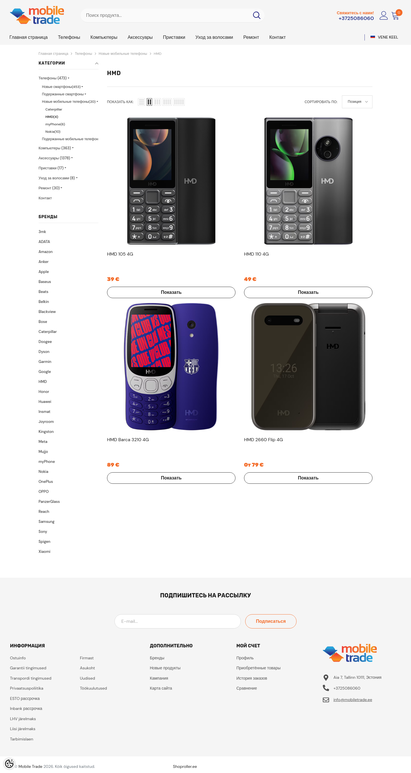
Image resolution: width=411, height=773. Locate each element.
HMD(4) (51, 117)
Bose (43, 321)
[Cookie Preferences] (9, 763)
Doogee (45, 341)
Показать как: (120, 102)
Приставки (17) (51, 168)
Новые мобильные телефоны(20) (69, 101)
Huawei (45, 401)
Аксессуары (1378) (54, 158)
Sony (43, 531)
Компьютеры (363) (55, 148)
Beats (44, 291)
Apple (44, 271)
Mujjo (43, 451)
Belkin (44, 301)
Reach (44, 511)
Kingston (46, 431)
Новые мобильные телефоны (123, 53)
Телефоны (83, 53)
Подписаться (271, 621)
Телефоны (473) (53, 78)
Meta (43, 441)
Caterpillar (53, 109)
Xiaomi (44, 551)
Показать (137, 224)
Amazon (46, 251)
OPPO (44, 491)
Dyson (44, 351)
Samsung (47, 521)
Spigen (44, 541)
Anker (44, 261)
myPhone (47, 461)
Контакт (45, 198)
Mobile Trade (31, 766)
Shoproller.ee (185, 766)
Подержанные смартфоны (63, 94)
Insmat (45, 411)
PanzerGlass (49, 501)
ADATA (44, 241)
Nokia (43, 471)
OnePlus (46, 481)
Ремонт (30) (49, 188)
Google (45, 371)
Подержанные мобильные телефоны (71, 139)
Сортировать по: (321, 102)
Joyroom (46, 421)
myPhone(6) (55, 124)
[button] (141, 102)
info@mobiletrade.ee (352, 699)
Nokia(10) (53, 131)
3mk (42, 231)
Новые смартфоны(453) (61, 87)
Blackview (47, 311)
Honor (44, 391)
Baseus (45, 281)
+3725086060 (356, 18)
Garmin (45, 361)
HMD (158, 53)
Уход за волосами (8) (57, 178)
